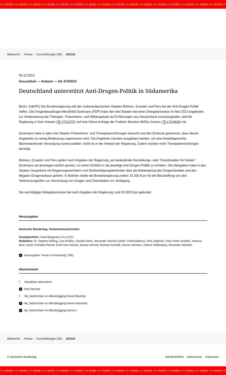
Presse (28, 54)
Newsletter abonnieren (38, 281)
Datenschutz (194, 356)
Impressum (212, 356)
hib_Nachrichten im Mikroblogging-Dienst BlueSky (54, 296)
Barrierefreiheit (174, 356)
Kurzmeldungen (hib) (49, 54)
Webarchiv (13, 54)
